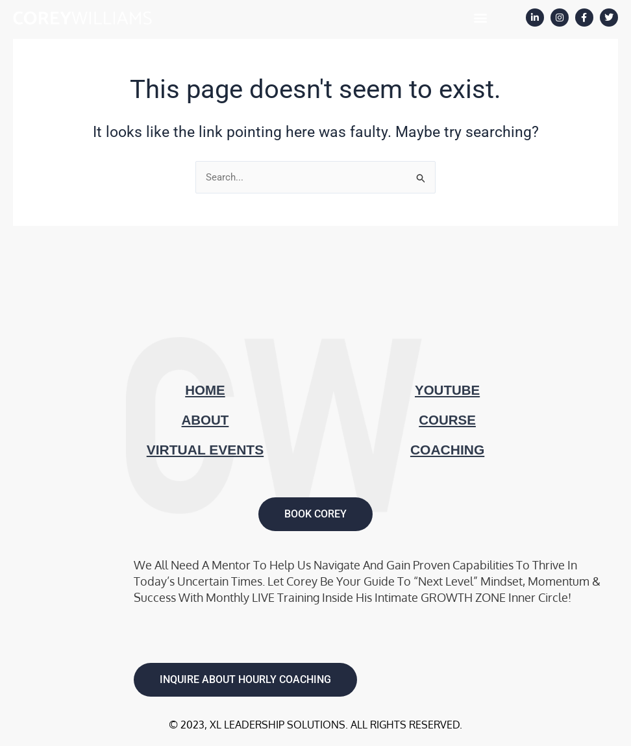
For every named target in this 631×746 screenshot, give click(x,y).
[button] (480, 17)
